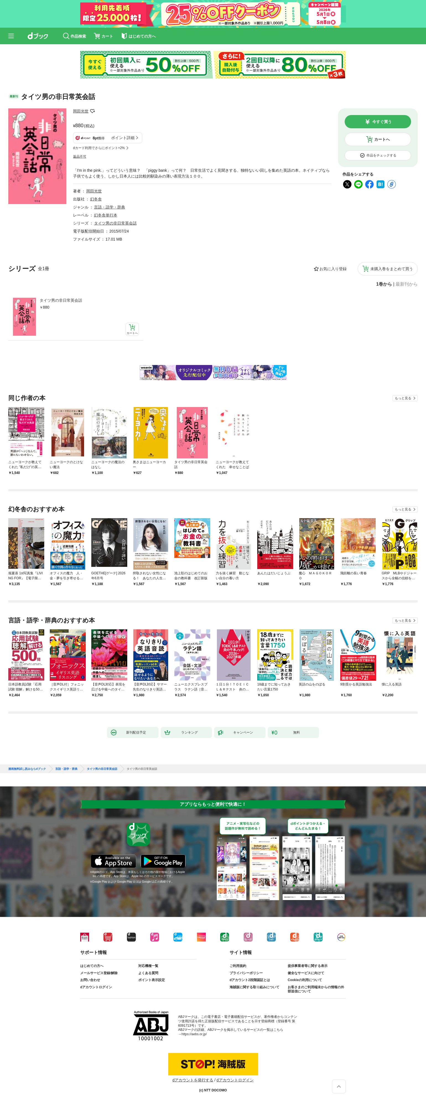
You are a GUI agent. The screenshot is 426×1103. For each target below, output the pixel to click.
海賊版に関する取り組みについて (254, 987)
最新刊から (407, 284)
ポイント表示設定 (151, 980)
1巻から (384, 284)
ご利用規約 (238, 966)
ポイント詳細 (122, 137)
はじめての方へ (91, 966)
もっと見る (403, 398)
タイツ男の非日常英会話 (61, 300)
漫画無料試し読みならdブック (27, 769)
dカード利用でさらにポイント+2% (99, 148)
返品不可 (79, 156)
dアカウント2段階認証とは (250, 980)
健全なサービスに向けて (306, 973)
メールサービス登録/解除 (99, 973)
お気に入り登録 (333, 269)
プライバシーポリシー (246, 973)
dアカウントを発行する (192, 1080)
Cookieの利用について (305, 980)
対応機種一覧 (148, 966)
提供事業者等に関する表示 (308, 966)
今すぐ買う (382, 121)
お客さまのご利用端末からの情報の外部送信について (316, 989)
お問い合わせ (90, 980)
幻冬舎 (96, 199)
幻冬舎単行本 (105, 215)
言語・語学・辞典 (109, 207)
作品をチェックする (381, 155)
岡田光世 (81, 111)
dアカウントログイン (96, 987)
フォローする (92, 111)
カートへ (382, 139)
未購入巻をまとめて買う (391, 269)
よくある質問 (148, 973)
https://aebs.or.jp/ (194, 1034)
